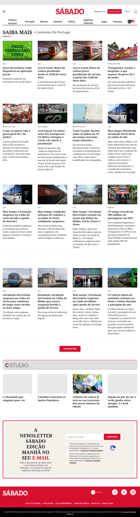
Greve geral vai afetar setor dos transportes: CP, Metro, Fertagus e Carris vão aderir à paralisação (51, 137)
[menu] (4, 11)
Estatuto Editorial (33, 503)
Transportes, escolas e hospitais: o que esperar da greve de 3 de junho (121, 72)
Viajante (117, 21)
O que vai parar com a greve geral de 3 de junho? (16, 134)
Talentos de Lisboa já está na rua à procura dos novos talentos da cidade (86, 401)
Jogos (104, 21)
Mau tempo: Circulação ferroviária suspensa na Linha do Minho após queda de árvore (87, 299)
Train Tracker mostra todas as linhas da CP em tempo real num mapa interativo (86, 135)
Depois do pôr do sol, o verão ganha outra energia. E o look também (122, 401)
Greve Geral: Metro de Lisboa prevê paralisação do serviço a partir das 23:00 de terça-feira (87, 74)
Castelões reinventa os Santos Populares (51, 398)
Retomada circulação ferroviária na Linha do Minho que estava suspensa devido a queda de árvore (52, 301)
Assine (114, 11)
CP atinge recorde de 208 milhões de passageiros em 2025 (120, 215)
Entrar (127, 11)
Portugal (30, 21)
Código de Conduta (81, 503)
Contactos (95, 503)
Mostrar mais (70, 349)
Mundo (44, 21)
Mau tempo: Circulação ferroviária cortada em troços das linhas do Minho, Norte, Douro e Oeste (87, 218)
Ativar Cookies (107, 503)
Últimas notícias (12, 21)
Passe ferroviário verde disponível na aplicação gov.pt (17, 71)
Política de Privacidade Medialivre (92, 451)
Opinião (57, 21)
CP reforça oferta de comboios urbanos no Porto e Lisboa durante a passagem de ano (122, 299)
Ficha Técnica (48, 503)
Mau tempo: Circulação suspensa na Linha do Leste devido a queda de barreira (17, 216)
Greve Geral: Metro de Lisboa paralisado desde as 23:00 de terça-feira (52, 72)
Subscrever (112, 437)
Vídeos (71, 21)
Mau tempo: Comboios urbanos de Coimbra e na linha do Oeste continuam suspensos (51, 216)
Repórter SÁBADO (88, 21)
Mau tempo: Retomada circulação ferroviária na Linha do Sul (122, 134)
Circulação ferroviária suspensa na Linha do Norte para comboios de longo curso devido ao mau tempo (16, 301)
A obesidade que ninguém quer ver (14, 398)
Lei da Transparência (63, 503)
